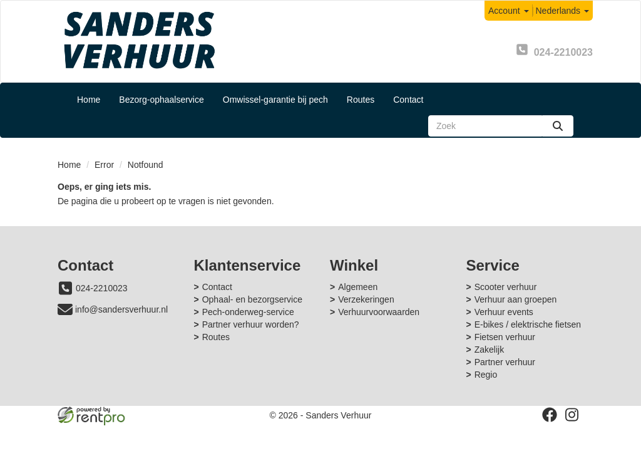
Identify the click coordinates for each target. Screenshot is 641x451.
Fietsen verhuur (504, 337)
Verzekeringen (366, 299)
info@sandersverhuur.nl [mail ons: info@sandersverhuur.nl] (121, 309)
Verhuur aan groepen (515, 299)
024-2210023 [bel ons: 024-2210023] (102, 288)
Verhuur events (503, 312)
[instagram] (572, 414)
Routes (360, 100)
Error (104, 165)
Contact (408, 100)
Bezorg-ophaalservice (161, 100)
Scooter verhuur (505, 287)
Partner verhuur (504, 362)
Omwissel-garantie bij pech (275, 100)
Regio (486, 375)
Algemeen (357, 287)
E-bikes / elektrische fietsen (527, 324)
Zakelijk (489, 350)
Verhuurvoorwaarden (378, 312)
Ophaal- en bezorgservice (252, 299)
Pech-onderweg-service (248, 312)
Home (88, 100)
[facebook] (549, 414)
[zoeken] (557, 126)
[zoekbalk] (485, 126)
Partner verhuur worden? (250, 324)
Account (508, 11)
